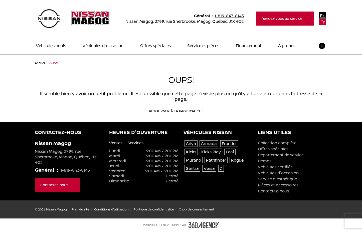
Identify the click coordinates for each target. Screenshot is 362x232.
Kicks (191, 152)
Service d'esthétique (277, 178)
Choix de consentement (196, 209)
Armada (209, 143)
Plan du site (80, 209)
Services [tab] (135, 143)
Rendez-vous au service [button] (285, 18)
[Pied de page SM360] (204, 225)
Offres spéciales (273, 148)
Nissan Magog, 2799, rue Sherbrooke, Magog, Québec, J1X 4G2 (188, 21)
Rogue (237, 160)
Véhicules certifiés (275, 166)
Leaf (230, 152)
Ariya (191, 143)
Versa (209, 168)
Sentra (192, 168)
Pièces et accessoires (278, 184)
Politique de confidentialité (154, 209)
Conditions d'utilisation (111, 209)
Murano (193, 160)
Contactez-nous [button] (57, 184)
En (323, 16)
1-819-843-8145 (232, 15)
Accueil (40, 63)
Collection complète (277, 142)
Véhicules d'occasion (278, 172)
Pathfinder (216, 160)
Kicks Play (211, 152)
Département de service (281, 154)
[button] (318, 45)
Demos (264, 160)
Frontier (229, 143)
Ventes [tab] (115, 143)
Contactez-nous (273, 190)
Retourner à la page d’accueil (181, 111)
